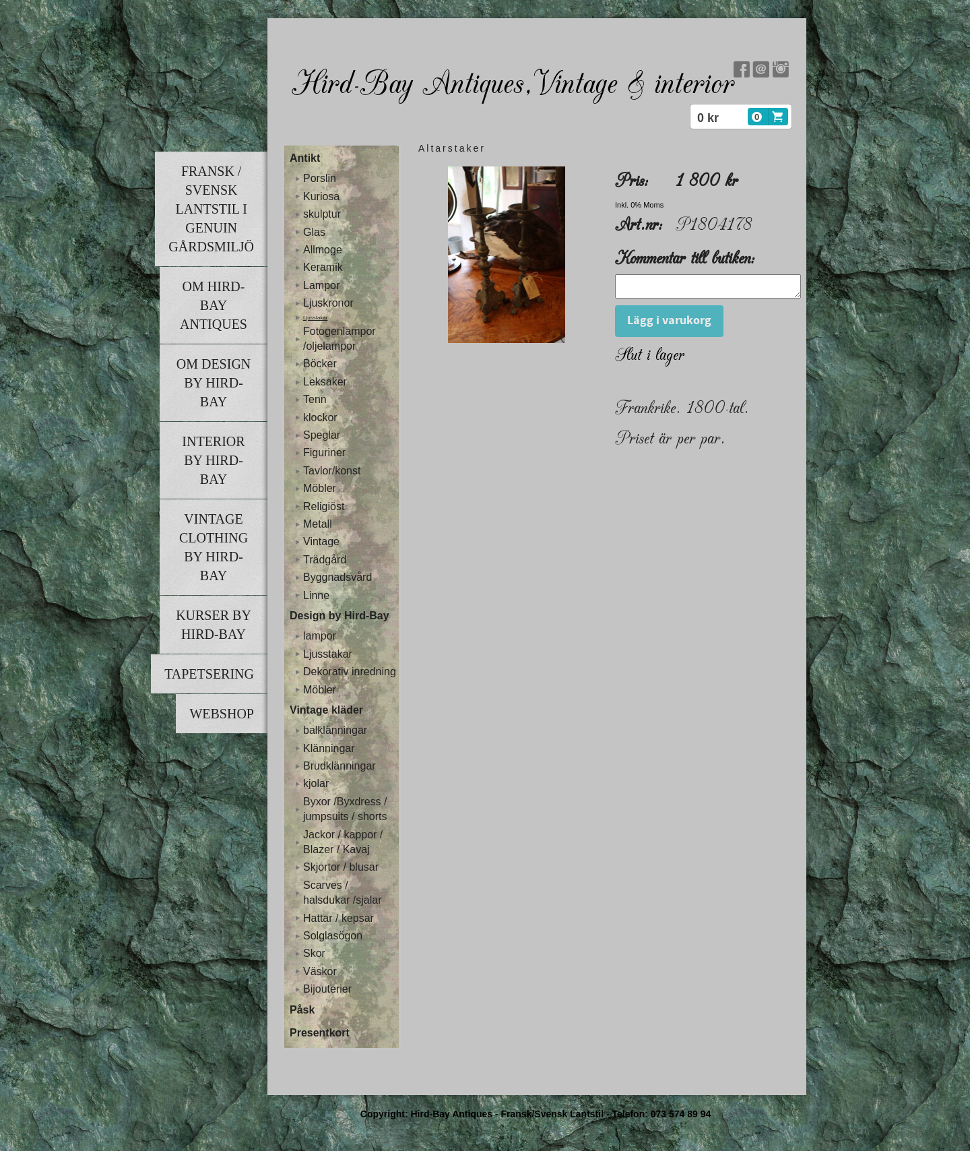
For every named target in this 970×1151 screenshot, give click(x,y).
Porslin (319, 178)
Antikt (305, 158)
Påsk (302, 1010)
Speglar (321, 435)
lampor (319, 636)
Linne (316, 595)
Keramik (323, 267)
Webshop (221, 713)
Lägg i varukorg (669, 324)
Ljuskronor (328, 303)
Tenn (315, 399)
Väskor (320, 971)
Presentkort (320, 1032)
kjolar (316, 783)
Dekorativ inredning (349, 671)
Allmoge (322, 249)
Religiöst (323, 506)
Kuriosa (321, 196)
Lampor (321, 285)
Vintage (321, 541)
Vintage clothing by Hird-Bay (213, 547)
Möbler (319, 488)
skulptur (322, 214)
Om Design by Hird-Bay (213, 382)
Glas (314, 232)
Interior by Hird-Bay (213, 460)
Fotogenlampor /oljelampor (339, 338)
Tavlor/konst (331, 470)
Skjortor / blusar (341, 867)
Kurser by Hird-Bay (213, 625)
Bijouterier (327, 989)
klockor (320, 417)
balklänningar (335, 730)
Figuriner (324, 452)
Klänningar (329, 748)
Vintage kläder (326, 710)
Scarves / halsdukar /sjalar (342, 892)
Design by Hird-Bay (339, 615)
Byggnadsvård (337, 577)
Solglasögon (332, 935)
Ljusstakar (315, 318)
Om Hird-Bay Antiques (213, 305)
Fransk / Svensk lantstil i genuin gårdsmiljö (211, 209)
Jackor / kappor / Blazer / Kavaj (343, 842)
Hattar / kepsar (338, 918)
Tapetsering (209, 673)
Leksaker (325, 381)
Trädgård (324, 559)
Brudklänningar (339, 766)
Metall (317, 524)
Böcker (320, 363)
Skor (314, 953)
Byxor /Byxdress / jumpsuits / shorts (345, 809)
